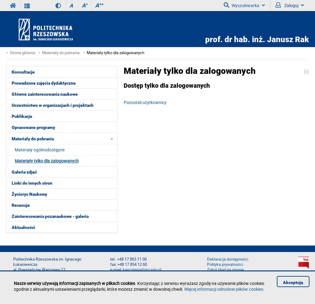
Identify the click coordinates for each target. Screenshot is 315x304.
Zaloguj (289, 5)
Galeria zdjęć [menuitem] (24, 172)
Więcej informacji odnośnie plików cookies (223, 289)
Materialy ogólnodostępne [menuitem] (40, 150)
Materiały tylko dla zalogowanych (115, 52)
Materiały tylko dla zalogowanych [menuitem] (47, 161)
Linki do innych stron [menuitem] (32, 183)
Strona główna (22, 52)
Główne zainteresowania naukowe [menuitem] (45, 94)
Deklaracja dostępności (227, 259)
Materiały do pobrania (61, 52)
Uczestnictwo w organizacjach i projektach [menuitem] (53, 105)
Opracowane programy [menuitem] (33, 127)
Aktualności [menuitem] (23, 227)
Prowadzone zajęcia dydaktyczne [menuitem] (44, 83)
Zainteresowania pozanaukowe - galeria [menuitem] (50, 216)
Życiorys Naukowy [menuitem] (29, 194)
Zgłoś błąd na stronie (225, 269)
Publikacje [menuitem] (22, 116)
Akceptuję (293, 282)
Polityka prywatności (225, 264)
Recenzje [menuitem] (21, 205)
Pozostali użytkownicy (145, 102)
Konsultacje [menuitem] (23, 72)
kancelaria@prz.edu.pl (142, 269)
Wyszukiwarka (244, 5)
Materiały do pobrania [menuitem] (64, 138)
